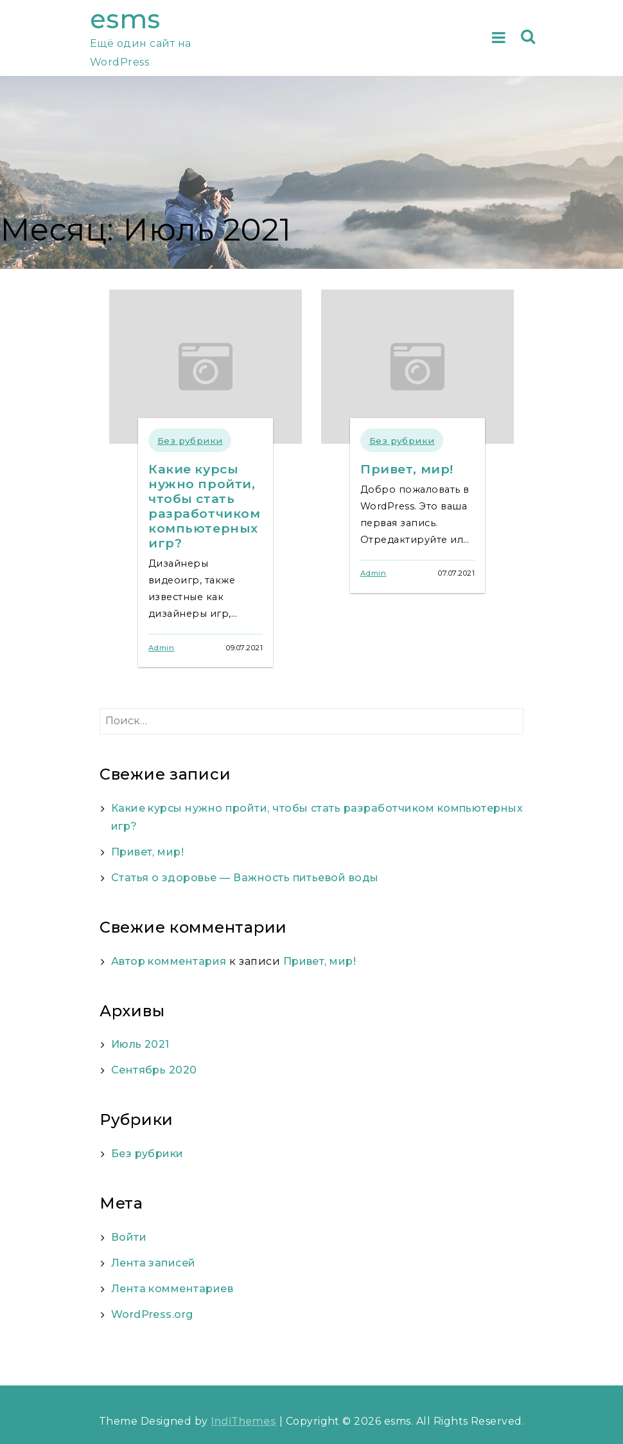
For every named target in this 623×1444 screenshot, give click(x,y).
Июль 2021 (140, 1044)
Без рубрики (190, 440)
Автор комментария (169, 961)
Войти (128, 1237)
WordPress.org (152, 1314)
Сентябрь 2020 (154, 1070)
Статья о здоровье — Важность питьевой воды (245, 878)
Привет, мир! (406, 469)
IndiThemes (243, 1421)
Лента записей (153, 1263)
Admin (161, 647)
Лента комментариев (172, 1289)
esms (125, 19)
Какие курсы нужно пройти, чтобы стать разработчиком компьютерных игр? (204, 506)
